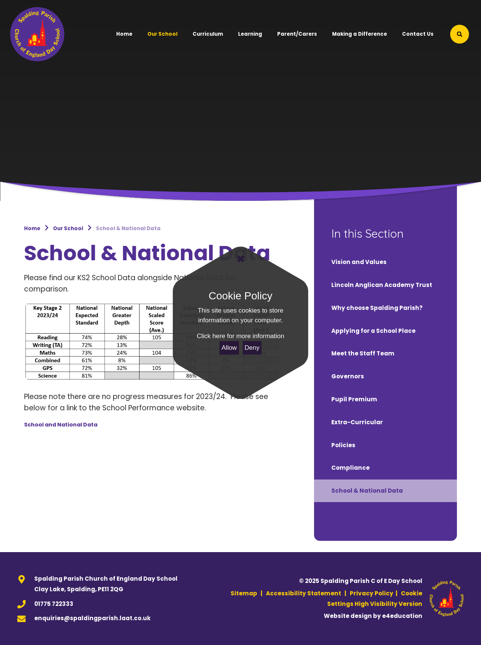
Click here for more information (240, 336)
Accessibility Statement (303, 593)
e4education (402, 616)
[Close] (240, 258)
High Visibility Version (388, 604)
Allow (229, 347)
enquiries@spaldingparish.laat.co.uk (92, 618)
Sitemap (244, 593)
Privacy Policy (371, 593)
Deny (251, 347)
